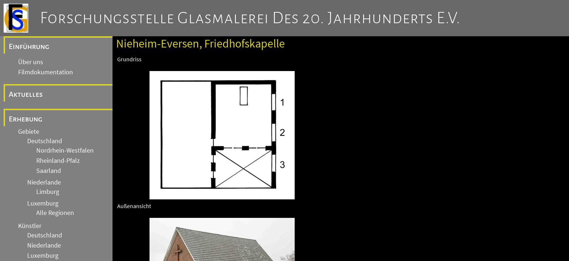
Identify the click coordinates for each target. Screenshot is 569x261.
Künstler (29, 226)
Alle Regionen (55, 213)
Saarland (48, 171)
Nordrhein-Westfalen (65, 150)
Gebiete (28, 132)
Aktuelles (26, 94)
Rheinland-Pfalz (58, 161)
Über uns (30, 62)
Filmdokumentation (45, 72)
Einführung (29, 46)
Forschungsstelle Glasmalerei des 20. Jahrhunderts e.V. (250, 18)
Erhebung (25, 119)
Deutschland (44, 141)
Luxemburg (42, 203)
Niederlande (44, 182)
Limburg (47, 192)
